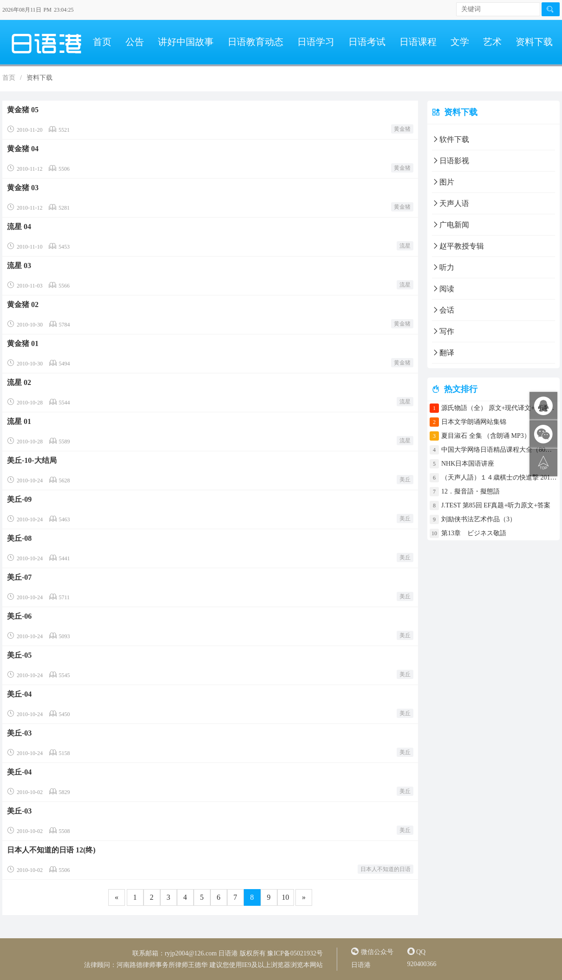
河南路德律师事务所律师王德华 (162, 964)
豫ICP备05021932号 (295, 953)
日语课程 (418, 42)
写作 (443, 331)
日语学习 (315, 42)
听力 (443, 267)
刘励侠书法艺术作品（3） (478, 519)
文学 (460, 42)
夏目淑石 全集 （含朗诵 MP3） (485, 435)
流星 (405, 246)
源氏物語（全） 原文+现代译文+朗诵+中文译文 (499, 407)
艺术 (492, 42)
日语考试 (367, 42)
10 (285, 897)
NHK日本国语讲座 (467, 463)
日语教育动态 (255, 42)
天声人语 (450, 203)
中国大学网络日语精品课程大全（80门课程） (499, 449)
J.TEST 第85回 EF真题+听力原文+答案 (495, 505)
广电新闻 (450, 225)
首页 (102, 42)
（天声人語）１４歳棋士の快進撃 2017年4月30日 (499, 477)
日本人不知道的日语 (385, 869)
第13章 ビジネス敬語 (473, 533)
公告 (134, 42)
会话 (443, 310)
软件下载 (450, 139)
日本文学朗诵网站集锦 (473, 421)
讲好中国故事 (186, 42)
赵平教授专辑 (458, 246)
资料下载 (534, 42)
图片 (443, 182)
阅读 (443, 289)
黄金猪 (402, 129)
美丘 (405, 479)
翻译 (443, 353)
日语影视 (450, 161)
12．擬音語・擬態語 (473, 491)
